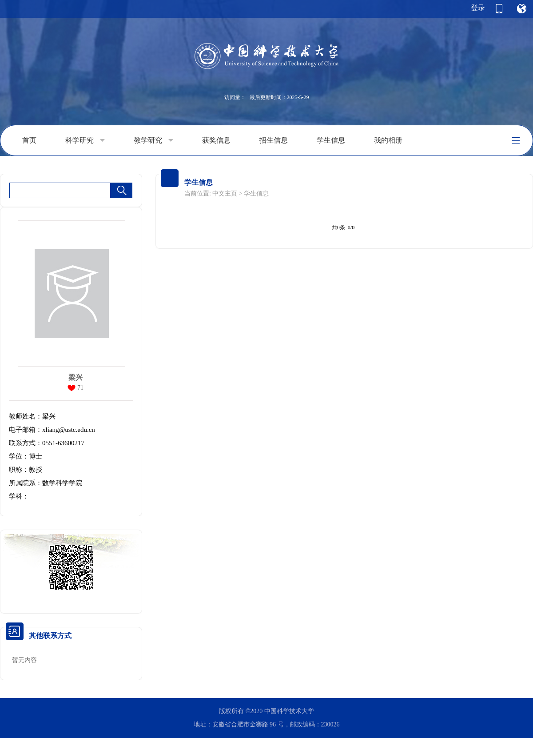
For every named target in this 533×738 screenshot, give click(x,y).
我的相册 (388, 140)
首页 (29, 140)
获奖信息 (216, 140)
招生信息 (273, 140)
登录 (478, 8)
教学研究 (153, 140)
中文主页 (224, 193)
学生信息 (331, 140)
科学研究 (85, 140)
